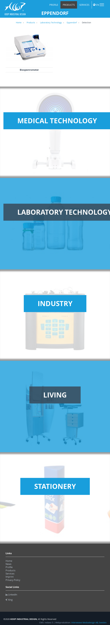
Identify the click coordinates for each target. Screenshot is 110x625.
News (8, 564)
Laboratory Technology (51, 23)
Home (18, 23)
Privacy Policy (13, 580)
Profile (53, 4)
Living (55, 395)
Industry (55, 303)
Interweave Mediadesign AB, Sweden (89, 622)
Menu (102, 5)
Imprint (10, 576)
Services (84, 4)
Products (69, 4)
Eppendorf (72, 23)
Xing (9, 599)
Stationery (55, 486)
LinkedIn (11, 594)
